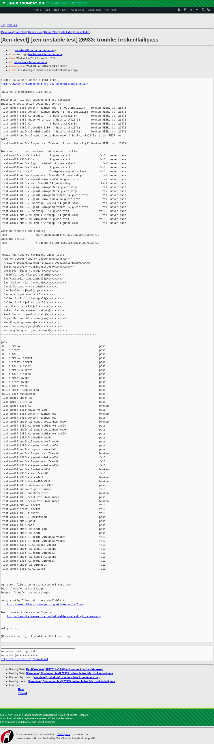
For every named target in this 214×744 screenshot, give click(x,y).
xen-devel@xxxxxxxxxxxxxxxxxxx (34, 50)
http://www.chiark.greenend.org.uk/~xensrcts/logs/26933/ (44, 84)
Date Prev (7, 32)
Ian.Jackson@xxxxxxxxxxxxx (45, 54)
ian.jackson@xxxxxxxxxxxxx (30, 62)
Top (3, 25)
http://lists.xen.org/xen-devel (24, 659)
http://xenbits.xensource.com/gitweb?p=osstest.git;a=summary (54, 616)
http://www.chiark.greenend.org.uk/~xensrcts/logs (45, 604)
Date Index (66, 32)
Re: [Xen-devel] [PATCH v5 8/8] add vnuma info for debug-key (64, 669)
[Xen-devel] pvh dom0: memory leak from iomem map (66, 677)
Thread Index (82, 32)
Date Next (20, 32)
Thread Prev (35, 32)
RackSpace (63, 734)
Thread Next (51, 32)
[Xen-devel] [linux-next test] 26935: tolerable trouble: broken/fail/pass (69, 673)
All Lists (12, 25)
